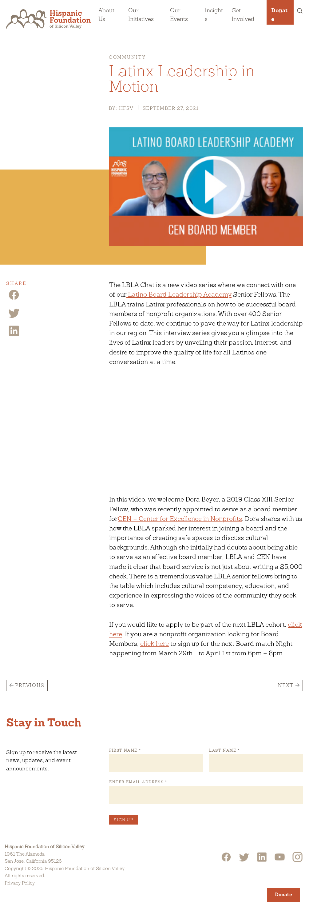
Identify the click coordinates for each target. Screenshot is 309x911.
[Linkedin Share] (14, 335)
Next (286, 685)
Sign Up (123, 819)
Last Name (224, 750)
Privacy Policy (20, 883)
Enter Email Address (138, 782)
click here (154, 643)
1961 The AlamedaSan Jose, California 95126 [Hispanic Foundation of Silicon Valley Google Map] (33, 857)
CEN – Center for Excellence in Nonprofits (180, 518)
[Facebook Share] (14, 299)
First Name (125, 750)
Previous (30, 685)
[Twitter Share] (14, 317)
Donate (279, 14)
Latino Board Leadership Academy (179, 294)
